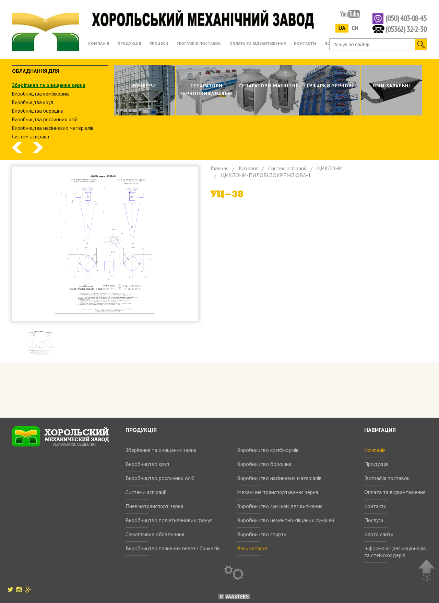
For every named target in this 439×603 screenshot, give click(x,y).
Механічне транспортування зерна (277, 492)
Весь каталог (252, 548)
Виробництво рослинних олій (160, 478)
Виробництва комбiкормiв (41, 93)
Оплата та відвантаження (394, 492)
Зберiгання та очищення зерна (48, 85)
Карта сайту (378, 534)
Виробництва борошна (37, 111)
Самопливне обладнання (155, 534)
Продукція (376, 463)
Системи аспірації (146, 492)
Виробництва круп (32, 102)
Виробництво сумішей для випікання (279, 506)
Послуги (373, 520)
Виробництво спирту (261, 534)
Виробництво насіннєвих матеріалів (279, 478)
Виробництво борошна (264, 463)
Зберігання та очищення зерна (161, 449)
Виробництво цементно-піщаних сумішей (285, 520)
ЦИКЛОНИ (330, 168)
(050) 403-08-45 (405, 18)
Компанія (374, 449)
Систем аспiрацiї (30, 136)
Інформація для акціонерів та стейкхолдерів (395, 551)
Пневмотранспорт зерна (154, 506)
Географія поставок (387, 478)
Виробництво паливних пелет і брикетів (173, 548)
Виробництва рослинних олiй (45, 119)
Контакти (375, 506)
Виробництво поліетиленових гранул (169, 520)
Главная (219, 168)
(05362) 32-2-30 (405, 28)
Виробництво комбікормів (268, 449)
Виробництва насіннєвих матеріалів (52, 128)
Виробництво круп (147, 463)
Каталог (248, 168)
